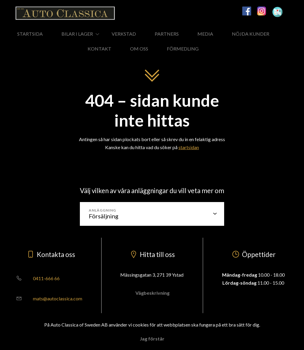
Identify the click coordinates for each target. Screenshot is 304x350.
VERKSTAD (124, 34)
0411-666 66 (36, 278)
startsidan (188, 147)
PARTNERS (167, 34)
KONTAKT (99, 48)
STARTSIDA (30, 34)
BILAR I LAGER (77, 34)
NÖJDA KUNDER (250, 34)
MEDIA (205, 34)
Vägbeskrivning (152, 293)
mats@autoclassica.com (47, 298)
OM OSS (139, 48)
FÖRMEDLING (183, 48)
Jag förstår (152, 338)
